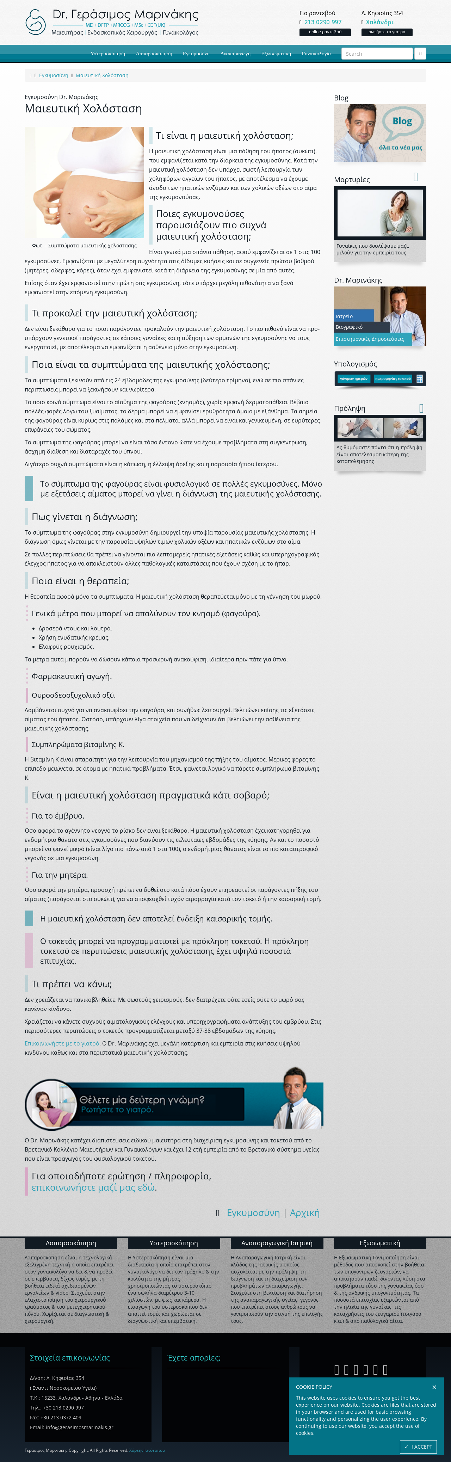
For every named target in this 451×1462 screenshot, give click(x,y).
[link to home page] (31, 75)
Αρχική (305, 1212)
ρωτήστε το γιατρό (387, 32)
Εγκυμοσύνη (196, 53)
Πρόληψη (349, 408)
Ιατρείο (344, 316)
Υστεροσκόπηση (108, 53)
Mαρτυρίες (352, 179)
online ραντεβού (325, 32)
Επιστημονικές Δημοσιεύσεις (370, 338)
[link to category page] (53, 75)
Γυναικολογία (316, 53)
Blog (341, 98)
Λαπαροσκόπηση (154, 53)
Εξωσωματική (276, 53)
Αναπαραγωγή (235, 53)
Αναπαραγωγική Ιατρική (277, 1243)
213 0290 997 (323, 22)
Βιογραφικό (349, 326)
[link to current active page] (102, 75)
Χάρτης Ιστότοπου (147, 1450)
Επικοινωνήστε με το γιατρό (62, 1043)
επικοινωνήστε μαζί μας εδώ (93, 1187)
